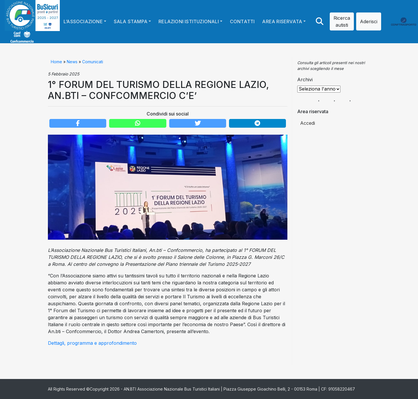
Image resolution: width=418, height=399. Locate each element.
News (72, 61)
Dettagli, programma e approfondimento (92, 343)
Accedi (307, 123)
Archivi (305, 79)
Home (56, 61)
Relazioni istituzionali (188, 21)
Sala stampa (130, 21)
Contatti (242, 21)
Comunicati (92, 61)
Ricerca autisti (342, 21)
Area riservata (282, 21)
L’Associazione (83, 21)
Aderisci (368, 21)
